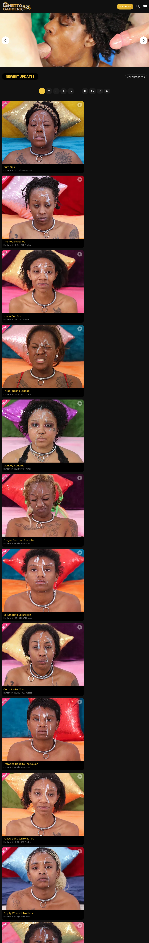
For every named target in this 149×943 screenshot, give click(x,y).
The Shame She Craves (90, 631)
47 (92, 91)
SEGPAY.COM (65, 928)
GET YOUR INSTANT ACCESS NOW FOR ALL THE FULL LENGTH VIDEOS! (74, 746)
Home (13, 920)
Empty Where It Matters (18, 497)
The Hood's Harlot (87, 159)
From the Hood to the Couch (21, 429)
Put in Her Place (86, 497)
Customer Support (87, 920)
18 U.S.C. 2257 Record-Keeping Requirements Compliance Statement (74, 912)
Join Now (125, 6)
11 (85, 91)
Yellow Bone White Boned (91, 429)
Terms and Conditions (47, 920)
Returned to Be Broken (17, 362)
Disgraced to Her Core (17, 631)
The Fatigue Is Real (87, 564)
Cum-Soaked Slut (87, 362)
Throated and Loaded (89, 227)
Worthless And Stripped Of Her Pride (25, 699)
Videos (21, 920)
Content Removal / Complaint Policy (119, 920)
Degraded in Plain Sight (17, 564)
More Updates (134, 77)
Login (30, 920)
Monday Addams (13, 294)
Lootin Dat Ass (12, 227)
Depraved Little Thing (89, 699)
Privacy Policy (68, 920)
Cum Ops (9, 159)
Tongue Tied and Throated (92, 294)
